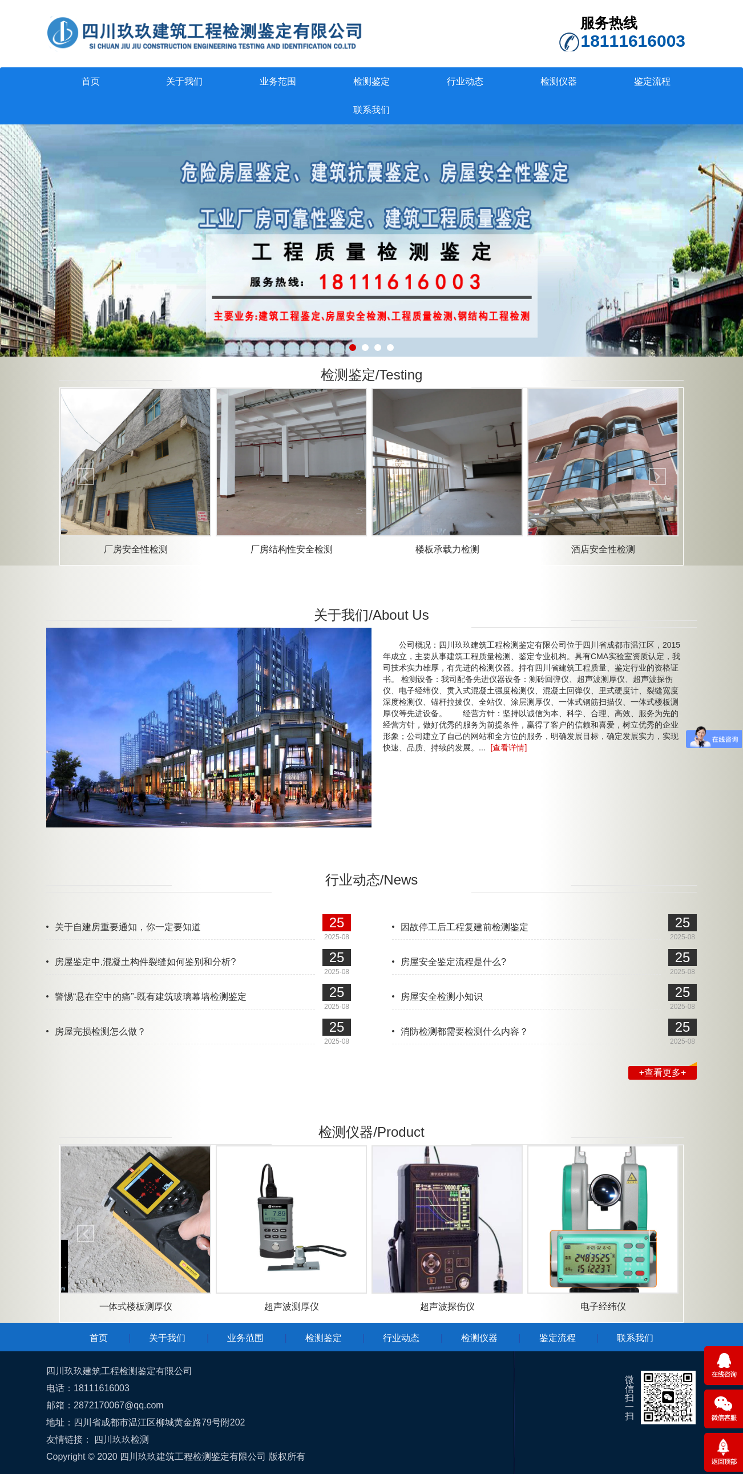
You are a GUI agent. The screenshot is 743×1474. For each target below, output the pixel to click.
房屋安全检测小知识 (442, 996)
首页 (91, 81)
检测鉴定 (371, 81)
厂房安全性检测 (136, 549)
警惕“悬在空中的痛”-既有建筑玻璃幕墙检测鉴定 (151, 996)
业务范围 (278, 81)
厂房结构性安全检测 (292, 549)
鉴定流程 (652, 81)
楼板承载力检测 (447, 549)
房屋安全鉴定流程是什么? (453, 962)
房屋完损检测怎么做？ (100, 1031)
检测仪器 (558, 81)
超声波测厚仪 (291, 1306)
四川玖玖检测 (121, 1439)
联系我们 (371, 110)
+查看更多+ (668, 1071)
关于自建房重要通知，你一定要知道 (128, 927)
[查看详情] (509, 747)
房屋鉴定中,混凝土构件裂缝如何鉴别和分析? (145, 962)
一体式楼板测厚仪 (135, 1306)
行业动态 (465, 81)
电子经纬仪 (603, 1306)
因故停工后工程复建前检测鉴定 (464, 927)
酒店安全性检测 (603, 549)
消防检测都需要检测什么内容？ (464, 1031)
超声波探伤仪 (447, 1306)
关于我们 (184, 81)
